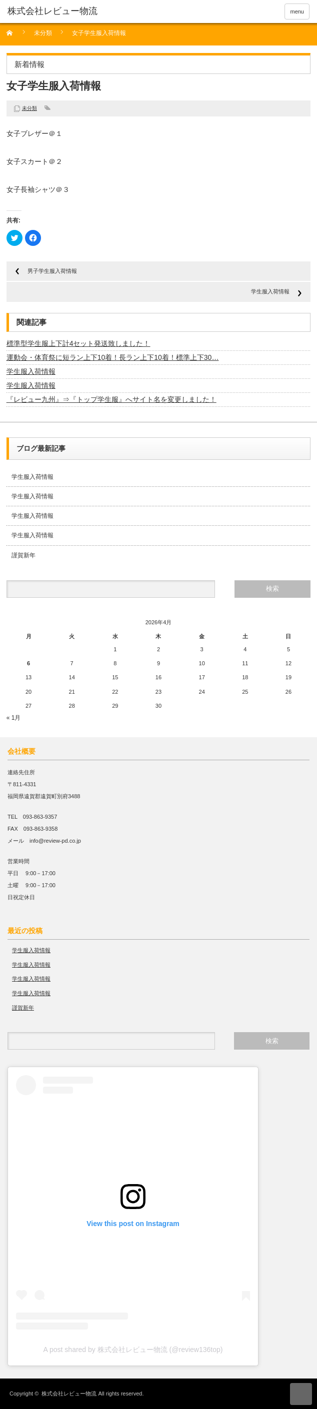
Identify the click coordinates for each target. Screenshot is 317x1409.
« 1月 (13, 717)
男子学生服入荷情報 (52, 271)
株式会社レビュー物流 (69, 1394)
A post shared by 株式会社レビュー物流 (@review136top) (133, 1350)
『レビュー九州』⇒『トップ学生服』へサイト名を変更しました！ (111, 399)
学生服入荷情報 (270, 291)
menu (297, 11)
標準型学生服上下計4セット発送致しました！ (78, 343)
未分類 (43, 33)
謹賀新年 (24, 555)
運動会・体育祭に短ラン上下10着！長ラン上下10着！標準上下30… (112, 357)
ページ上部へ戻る (301, 1394)
